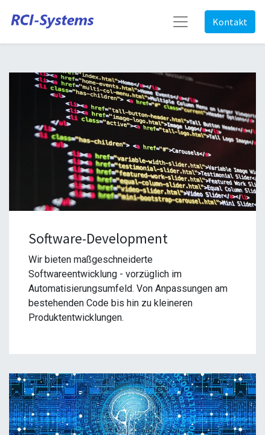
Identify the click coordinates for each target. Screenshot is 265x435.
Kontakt (229, 22)
